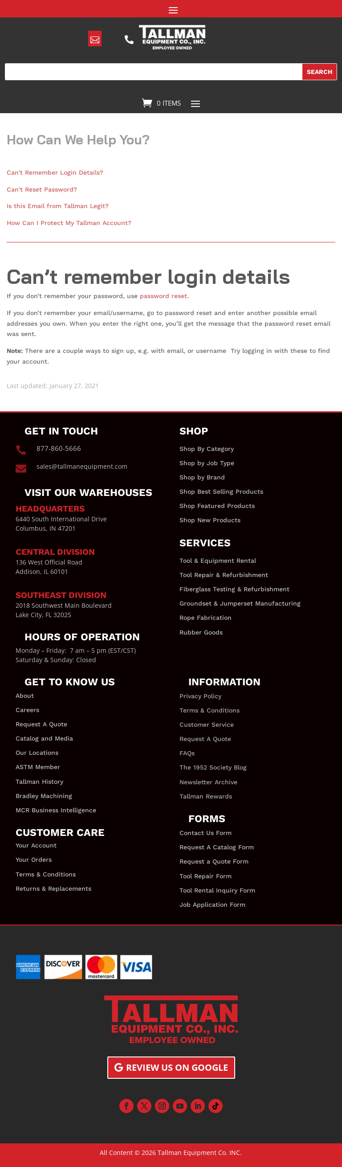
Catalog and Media (44, 738)
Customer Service (206, 724)
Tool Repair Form (205, 876)
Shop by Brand (202, 477)
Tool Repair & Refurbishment (223, 574)
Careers (27, 709)
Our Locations (37, 752)
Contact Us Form (205, 832)
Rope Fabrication (205, 617)
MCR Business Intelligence (56, 810)
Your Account (36, 845)
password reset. (164, 295)
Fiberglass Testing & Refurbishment (234, 589)
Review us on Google (177, 1067)
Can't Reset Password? (42, 189)
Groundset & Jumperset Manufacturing (240, 603)
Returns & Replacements (53, 888)
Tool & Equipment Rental (217, 560)
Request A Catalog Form (216, 847)
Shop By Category (206, 448)
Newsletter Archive (208, 782)
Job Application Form (212, 904)
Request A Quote (41, 724)
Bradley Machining (44, 795)
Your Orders (34, 859)
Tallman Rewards (205, 796)
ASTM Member (38, 766)
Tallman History (39, 781)
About (25, 695)
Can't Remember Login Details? (55, 172)
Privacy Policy (200, 696)
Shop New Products (209, 520)
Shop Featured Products (217, 505)
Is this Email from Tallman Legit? (58, 205)
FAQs (187, 753)
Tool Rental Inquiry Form (217, 890)
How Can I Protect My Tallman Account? (69, 222)
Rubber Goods (201, 632)
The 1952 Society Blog (213, 767)
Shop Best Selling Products (221, 491)
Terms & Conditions (46, 874)
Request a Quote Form (213, 861)
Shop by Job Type (206, 463)
